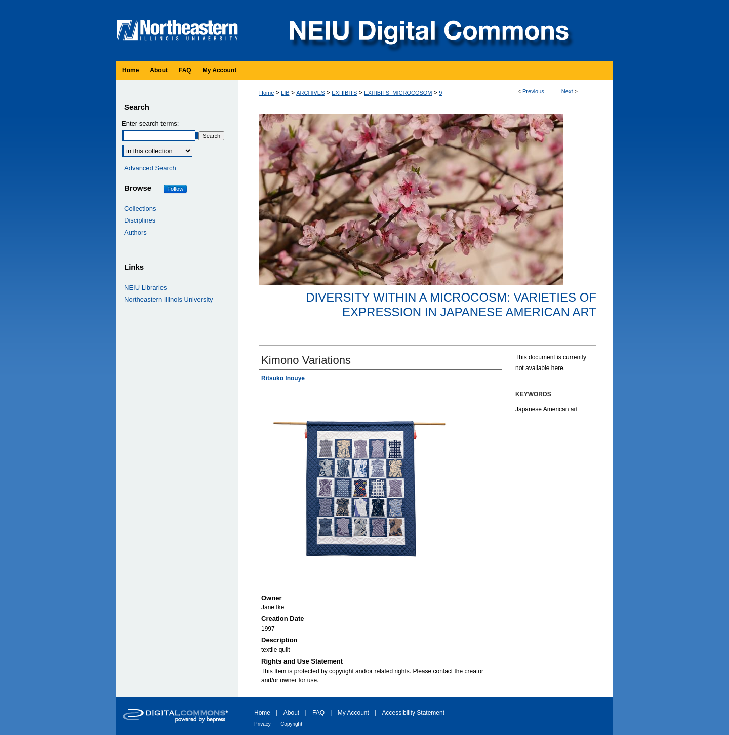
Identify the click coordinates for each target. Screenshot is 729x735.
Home (266, 93)
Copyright (291, 724)
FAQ (318, 712)
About (291, 712)
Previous (533, 91)
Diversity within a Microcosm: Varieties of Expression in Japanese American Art (451, 304)
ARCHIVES (310, 93)
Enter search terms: (150, 123)
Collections (140, 208)
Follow (175, 189)
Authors (135, 232)
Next (567, 91)
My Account (353, 712)
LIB (285, 93)
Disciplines (139, 220)
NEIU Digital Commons (428, 30)
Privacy (262, 724)
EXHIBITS (344, 93)
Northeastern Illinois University (168, 299)
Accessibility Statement (413, 712)
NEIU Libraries (145, 287)
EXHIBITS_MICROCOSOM (398, 93)
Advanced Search (150, 168)
